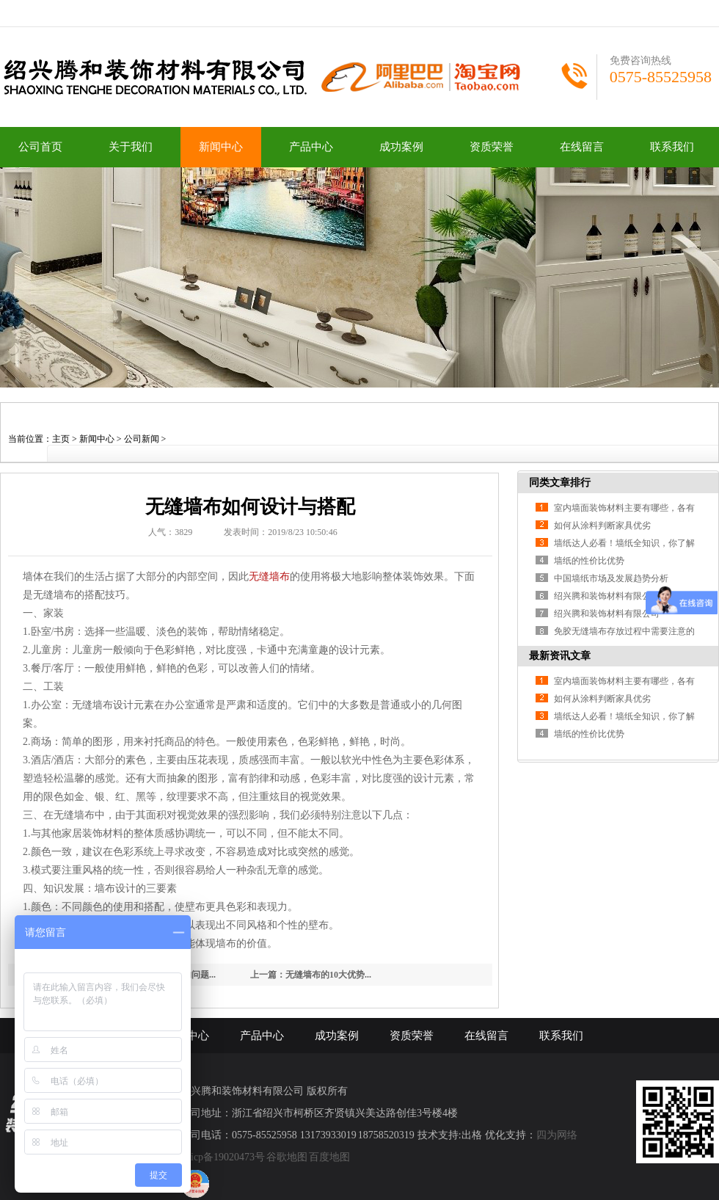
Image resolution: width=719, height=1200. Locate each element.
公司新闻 (141, 439)
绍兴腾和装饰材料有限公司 (607, 596)
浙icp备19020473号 (222, 1157)
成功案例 (401, 147)
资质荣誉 (492, 147)
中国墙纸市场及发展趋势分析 (611, 578)
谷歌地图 (286, 1157)
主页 (61, 439)
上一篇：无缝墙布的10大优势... (310, 975)
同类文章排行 (560, 482)
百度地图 (329, 1157)
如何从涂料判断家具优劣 (602, 525)
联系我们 (672, 147)
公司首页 (40, 147)
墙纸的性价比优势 (589, 561)
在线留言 (582, 147)
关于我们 (131, 147)
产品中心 (311, 147)
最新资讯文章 (560, 655)
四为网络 (556, 1135)
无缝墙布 (269, 576)
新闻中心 (221, 147)
